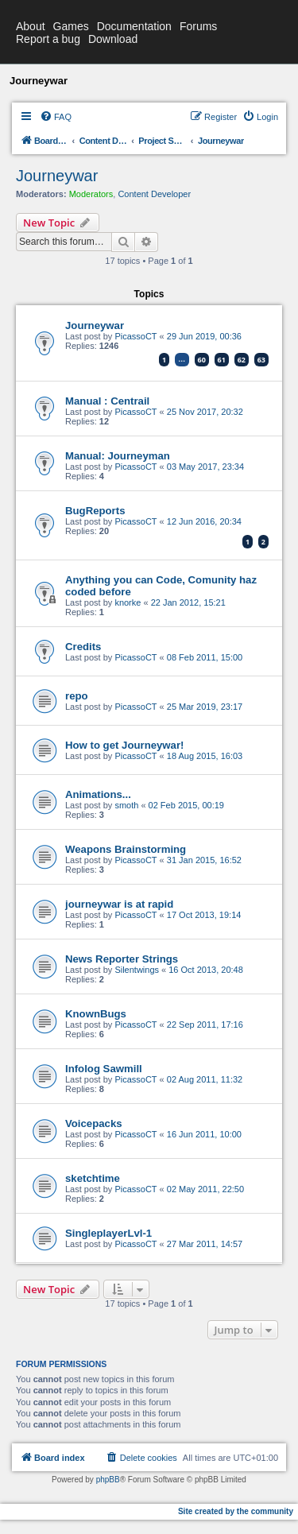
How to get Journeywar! (124, 745)
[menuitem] (56, 116)
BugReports (95, 511)
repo (76, 696)
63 (261, 359)
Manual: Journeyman (117, 456)
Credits (83, 647)
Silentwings (136, 969)
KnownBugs (95, 1014)
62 (242, 359)
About (30, 26)
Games (71, 26)
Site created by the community (235, 1511)
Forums (198, 26)
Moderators (91, 194)
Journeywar (57, 175)
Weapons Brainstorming (125, 849)
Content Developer (154, 194)
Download (112, 39)
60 (202, 359)
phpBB (108, 1479)
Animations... (98, 794)
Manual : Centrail (107, 401)
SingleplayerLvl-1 (108, 1233)
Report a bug (48, 39)
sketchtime (92, 1178)
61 (222, 359)
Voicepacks (93, 1123)
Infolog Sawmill (103, 1069)
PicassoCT (135, 336)
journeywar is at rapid (119, 904)
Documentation (134, 26)
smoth (126, 805)
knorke (127, 602)
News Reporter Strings (121, 959)
